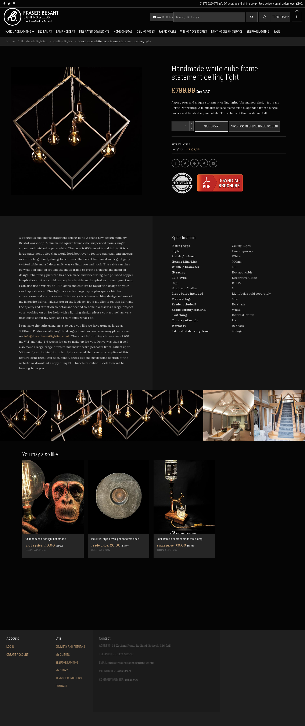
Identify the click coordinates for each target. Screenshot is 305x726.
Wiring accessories (193, 31)
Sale (276, 31)
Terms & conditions (50, 678)
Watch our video (166, 17)
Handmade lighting (20, 31)
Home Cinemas (123, 31)
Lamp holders (65, 31)
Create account (11, 654)
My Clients (44, 654)
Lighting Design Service (227, 31)
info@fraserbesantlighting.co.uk (40, 336)
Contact (43, 686)
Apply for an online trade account (254, 126)
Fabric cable (167, 31)
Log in (4, 646)
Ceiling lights (62, 41)
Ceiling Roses (146, 31)
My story (43, 670)
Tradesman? (280, 17)
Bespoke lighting (258, 31)
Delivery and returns (52, 646)
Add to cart (212, 126)
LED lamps (45, 31)
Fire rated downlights (94, 31)
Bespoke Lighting (48, 662)
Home (10, 41)
